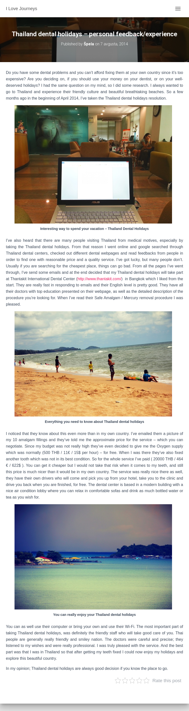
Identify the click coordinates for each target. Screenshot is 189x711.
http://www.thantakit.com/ (99, 279)
